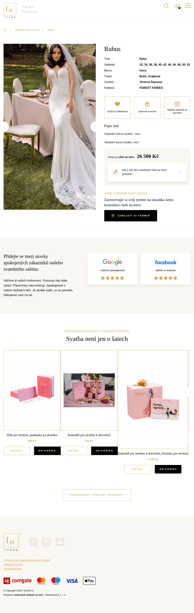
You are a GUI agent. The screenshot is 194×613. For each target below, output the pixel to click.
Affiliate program (13, 564)
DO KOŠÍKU (47, 450)
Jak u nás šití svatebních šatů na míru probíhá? (146, 172)
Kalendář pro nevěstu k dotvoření (89, 435)
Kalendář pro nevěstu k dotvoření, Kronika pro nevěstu (153, 453)
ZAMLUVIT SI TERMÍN (131, 215)
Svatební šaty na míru (27, 29)
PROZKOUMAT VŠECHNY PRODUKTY (97, 495)
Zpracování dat (12, 568)
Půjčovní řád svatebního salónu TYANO (27, 560)
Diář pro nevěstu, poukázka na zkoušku (32, 435)
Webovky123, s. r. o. (55, 595)
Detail (16, 450)
